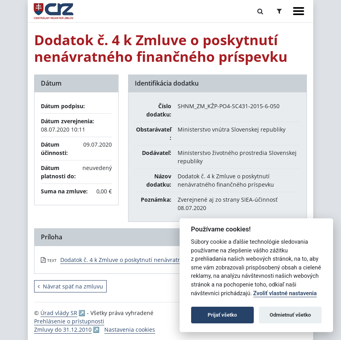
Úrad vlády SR (58, 313)
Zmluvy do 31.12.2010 (63, 329)
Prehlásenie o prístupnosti (69, 321)
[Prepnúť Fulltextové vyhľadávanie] (260, 11)
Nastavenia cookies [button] (129, 329)
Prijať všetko (222, 315)
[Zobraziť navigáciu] (298, 11)
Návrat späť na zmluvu (70, 286)
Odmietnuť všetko (290, 315)
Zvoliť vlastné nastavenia (285, 293)
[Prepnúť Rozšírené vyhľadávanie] (279, 11)
